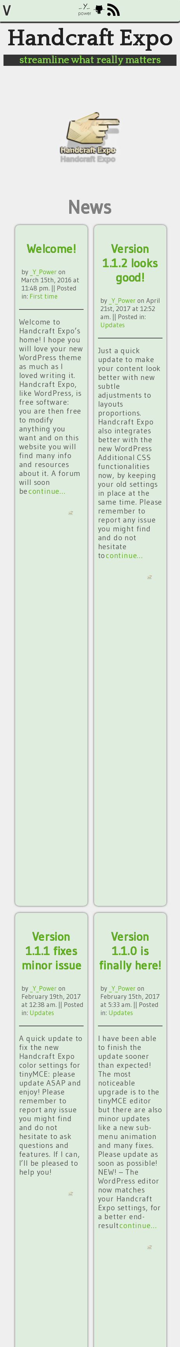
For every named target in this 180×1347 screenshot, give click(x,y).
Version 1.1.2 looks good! (130, 263)
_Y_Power (43, 272)
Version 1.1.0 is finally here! (130, 950)
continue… (47, 491)
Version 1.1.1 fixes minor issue (51, 950)
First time (44, 296)
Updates (112, 325)
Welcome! (51, 249)
